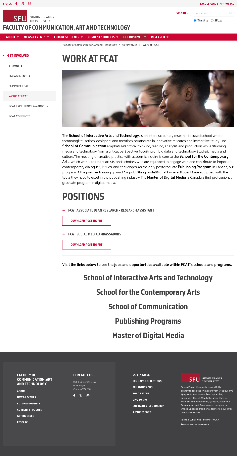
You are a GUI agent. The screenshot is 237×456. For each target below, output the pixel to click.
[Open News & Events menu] (48, 37)
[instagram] (29, 3)
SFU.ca (219, 20)
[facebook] (16, 3)
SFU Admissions (142, 387)
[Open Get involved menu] (145, 37)
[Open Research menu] (168, 37)
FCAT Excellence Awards (26, 106)
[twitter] (23, 3)
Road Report (141, 393)
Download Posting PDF (86, 244)
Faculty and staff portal (217, 3)
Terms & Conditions (191, 419)
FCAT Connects (19, 116)
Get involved (132, 37)
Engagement (18, 76)
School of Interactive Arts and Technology (148, 277)
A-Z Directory (142, 412)
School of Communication (148, 306)
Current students (101, 37)
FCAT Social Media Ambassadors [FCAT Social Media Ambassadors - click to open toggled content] (94, 234)
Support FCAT (19, 86)
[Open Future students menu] (82, 37)
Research (158, 37)
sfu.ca (7, 3)
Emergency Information (148, 406)
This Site (202, 20)
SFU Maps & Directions (147, 381)
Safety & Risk (141, 375)
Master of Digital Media (148, 335)
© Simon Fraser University (195, 424)
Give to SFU (140, 399)
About (10, 37)
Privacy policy (211, 419)
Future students (66, 37)
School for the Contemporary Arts (148, 292)
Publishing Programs (148, 321)
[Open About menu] (18, 37)
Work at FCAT (18, 96)
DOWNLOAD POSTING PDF (86, 221)
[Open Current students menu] (117, 37)
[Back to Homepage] (29, 16)
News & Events (34, 37)
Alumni (14, 66)
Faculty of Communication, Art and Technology (66, 28)
